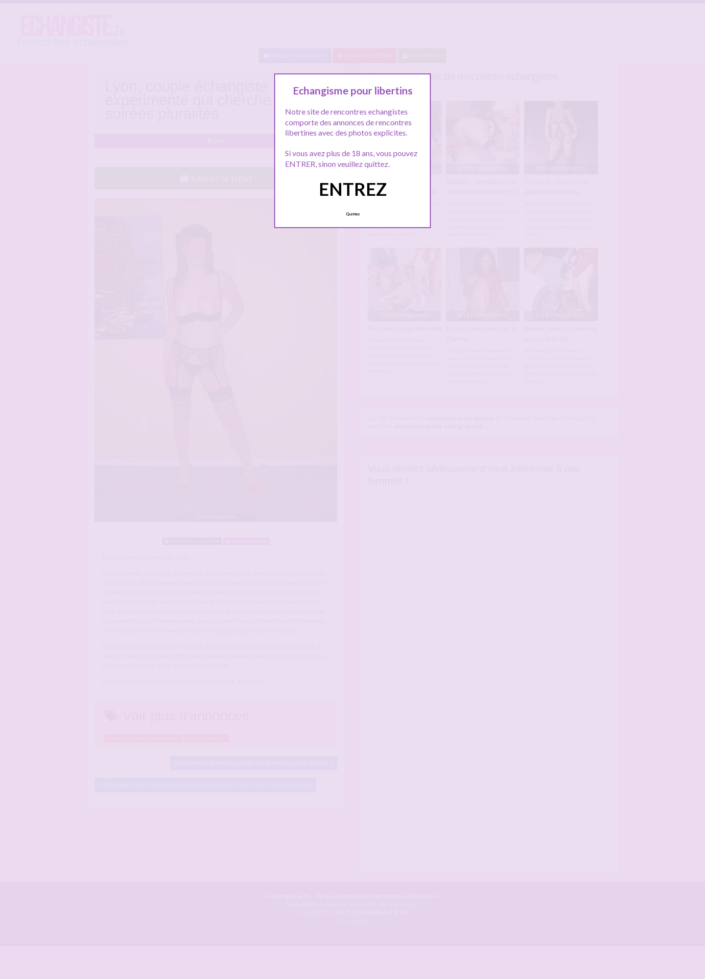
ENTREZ (353, 189)
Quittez (353, 213)
